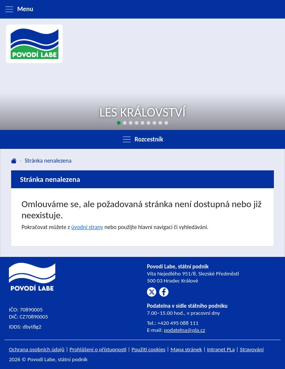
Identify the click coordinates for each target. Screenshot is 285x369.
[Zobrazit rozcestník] (142, 139)
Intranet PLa (221, 349)
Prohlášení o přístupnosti (97, 349)
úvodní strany (87, 227)
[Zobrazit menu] (142, 9)
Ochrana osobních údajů (37, 349)
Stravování (251, 349)
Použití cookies (149, 349)
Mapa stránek (186, 349)
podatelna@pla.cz (184, 330)
